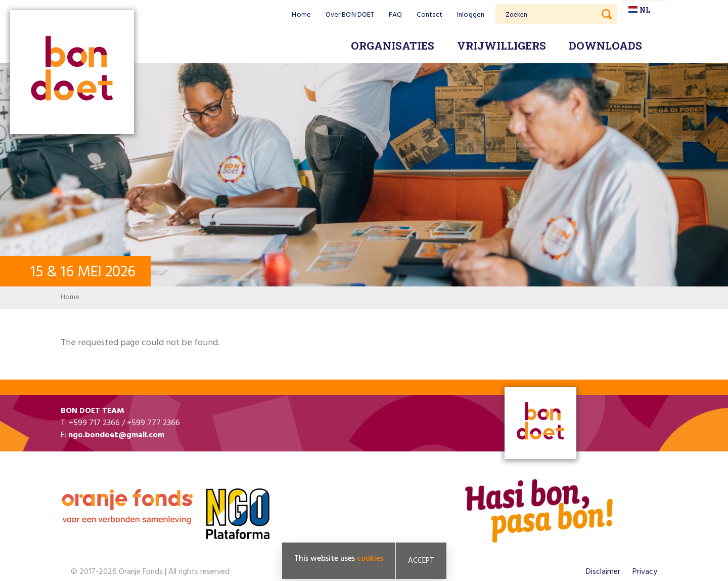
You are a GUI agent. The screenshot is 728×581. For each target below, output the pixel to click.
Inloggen (470, 15)
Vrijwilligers (501, 45)
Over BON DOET (350, 15)
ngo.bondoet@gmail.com (116, 435)
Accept (421, 561)
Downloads (605, 45)
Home (301, 15)
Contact (429, 15)
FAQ (395, 15)
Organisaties (392, 45)
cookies (370, 558)
